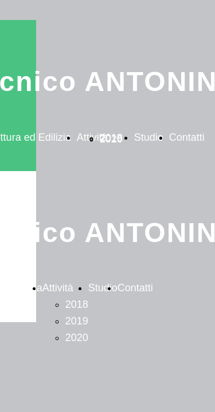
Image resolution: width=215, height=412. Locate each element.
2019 (76, 321)
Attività (57, 288)
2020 (111, 139)
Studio (148, 137)
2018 (76, 304)
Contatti (187, 137)
